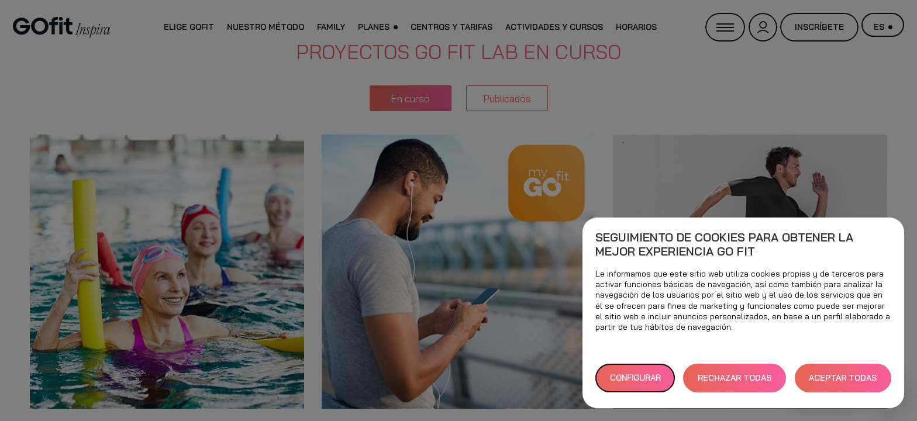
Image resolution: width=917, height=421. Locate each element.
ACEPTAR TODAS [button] (843, 377)
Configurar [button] (635, 377)
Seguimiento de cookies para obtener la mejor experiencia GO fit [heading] (724, 244)
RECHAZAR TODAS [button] (734, 377)
